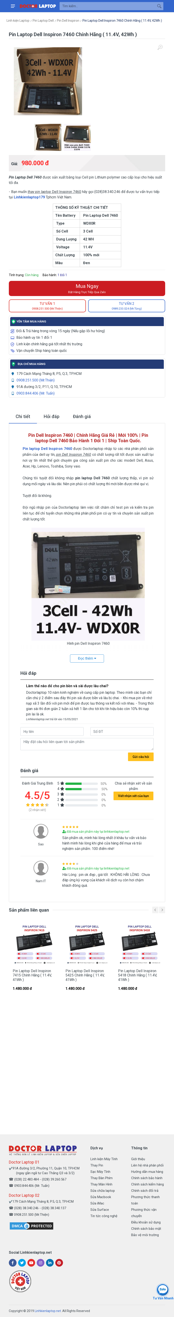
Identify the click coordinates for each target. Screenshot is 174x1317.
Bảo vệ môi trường (145, 1235)
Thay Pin (96, 1165)
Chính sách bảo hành (146, 1178)
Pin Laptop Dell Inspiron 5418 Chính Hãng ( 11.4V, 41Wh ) (137, 975)
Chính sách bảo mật (146, 1229)
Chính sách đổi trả (144, 1191)
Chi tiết (23, 416)
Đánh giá (82, 416)
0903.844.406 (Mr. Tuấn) (36, 393)
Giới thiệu (138, 1159)
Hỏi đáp (51, 416)
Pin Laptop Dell (43, 20)
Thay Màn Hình (101, 1184)
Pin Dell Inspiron (68, 20)
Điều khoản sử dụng (146, 1222)
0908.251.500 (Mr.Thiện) (36, 380)
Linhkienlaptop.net (48, 1311)
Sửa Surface (99, 1210)
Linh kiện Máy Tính (104, 1159)
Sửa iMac (97, 1203)
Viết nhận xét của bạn (133, 796)
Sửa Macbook (100, 1197)
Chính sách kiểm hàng (147, 1184)
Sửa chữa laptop (102, 1191)
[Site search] (107, 6)
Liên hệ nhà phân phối (147, 1165)
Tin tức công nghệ (103, 1216)
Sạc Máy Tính (100, 1172)
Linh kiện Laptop (18, 20)
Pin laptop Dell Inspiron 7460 (47, 449)
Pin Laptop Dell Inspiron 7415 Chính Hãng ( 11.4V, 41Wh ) (32, 975)
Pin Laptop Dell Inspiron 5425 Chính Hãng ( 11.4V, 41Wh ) (84, 975)
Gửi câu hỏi (141, 757)
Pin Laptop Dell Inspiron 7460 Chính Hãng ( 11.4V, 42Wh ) (122, 20)
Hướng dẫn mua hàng (147, 1172)
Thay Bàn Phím (101, 1178)
